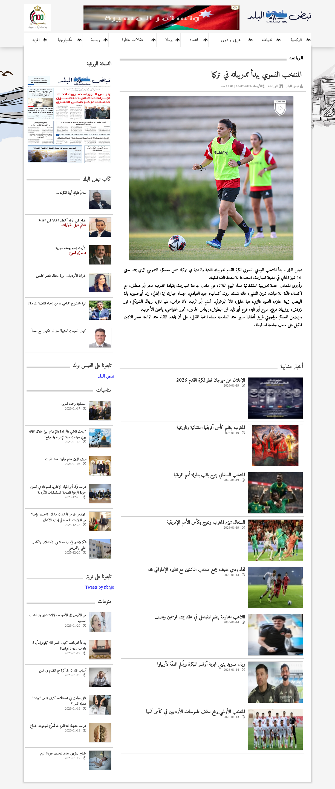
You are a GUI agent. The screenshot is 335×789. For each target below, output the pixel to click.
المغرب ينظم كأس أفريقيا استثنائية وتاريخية (211, 428)
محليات (267, 40)
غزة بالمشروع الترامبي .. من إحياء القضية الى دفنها (57, 303)
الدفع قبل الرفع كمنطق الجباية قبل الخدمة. (61, 220)
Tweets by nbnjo (99, 587)
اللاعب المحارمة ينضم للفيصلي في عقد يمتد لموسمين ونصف (199, 617)
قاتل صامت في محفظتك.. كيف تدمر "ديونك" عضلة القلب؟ (59, 701)
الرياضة (273, 86)
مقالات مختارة (132, 40)
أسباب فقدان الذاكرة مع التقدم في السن (62, 670)
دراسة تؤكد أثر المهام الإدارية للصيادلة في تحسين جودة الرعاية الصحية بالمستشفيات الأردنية (58, 490)
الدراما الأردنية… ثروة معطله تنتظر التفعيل (61, 276)
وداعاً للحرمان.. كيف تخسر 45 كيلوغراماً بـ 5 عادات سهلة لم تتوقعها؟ (59, 646)
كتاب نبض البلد (97, 179)
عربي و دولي (231, 40)
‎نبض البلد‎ (106, 376)
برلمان (168, 40)
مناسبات (103, 390)
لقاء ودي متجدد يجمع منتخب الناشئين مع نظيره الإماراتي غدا (196, 570)
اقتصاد (194, 40)
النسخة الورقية (98, 64)
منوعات (104, 602)
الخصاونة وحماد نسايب (73, 404)
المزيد (36, 40)
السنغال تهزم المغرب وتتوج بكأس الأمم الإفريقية (206, 522)
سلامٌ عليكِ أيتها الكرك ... (71, 193)
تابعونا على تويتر (98, 577)
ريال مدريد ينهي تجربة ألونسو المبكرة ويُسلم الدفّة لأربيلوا (201, 664)
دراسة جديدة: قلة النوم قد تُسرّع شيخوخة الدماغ (58, 726)
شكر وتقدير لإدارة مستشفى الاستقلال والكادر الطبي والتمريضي (59, 545)
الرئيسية (296, 40)
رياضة (95, 40)
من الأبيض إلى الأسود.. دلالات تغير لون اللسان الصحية (57, 618)
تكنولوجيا (65, 40)
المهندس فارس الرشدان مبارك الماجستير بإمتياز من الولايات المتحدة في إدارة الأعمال (58, 517)
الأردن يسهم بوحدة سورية (71, 248)
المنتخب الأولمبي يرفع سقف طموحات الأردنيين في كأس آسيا (195, 712)
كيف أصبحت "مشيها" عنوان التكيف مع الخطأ (58, 331)
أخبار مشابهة (291, 367)
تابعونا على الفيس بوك (92, 366)
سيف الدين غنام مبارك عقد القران (65, 459)
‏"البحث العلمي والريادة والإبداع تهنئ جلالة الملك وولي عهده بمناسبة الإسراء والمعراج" (57, 434)
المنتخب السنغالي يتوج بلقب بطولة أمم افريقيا (209, 475)
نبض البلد (292, 86)
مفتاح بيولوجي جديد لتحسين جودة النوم (63, 753)
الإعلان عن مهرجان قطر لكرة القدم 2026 (210, 380)
